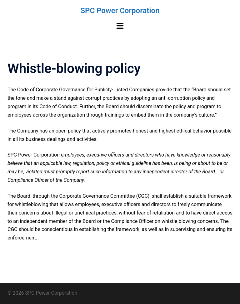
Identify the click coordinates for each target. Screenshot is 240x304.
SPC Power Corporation (119, 10)
